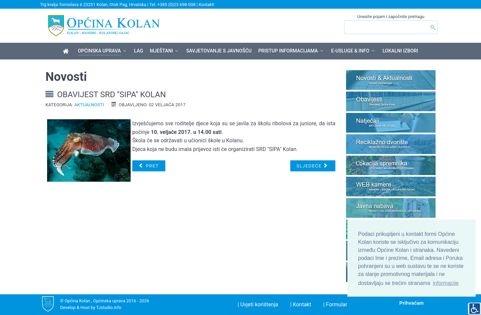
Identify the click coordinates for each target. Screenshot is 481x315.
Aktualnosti (89, 104)
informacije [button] (446, 283)
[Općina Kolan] (67, 51)
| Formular (335, 304)
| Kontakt (300, 304)
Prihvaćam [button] (411, 303)
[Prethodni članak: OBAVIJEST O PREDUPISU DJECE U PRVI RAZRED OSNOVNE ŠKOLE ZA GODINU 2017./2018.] (148, 166)
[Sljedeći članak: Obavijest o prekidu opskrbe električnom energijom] (312, 166)
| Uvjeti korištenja (258, 304)
